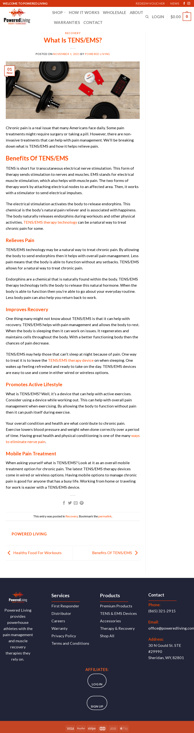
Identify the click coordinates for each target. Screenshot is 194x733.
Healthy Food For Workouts (34, 552)
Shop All (107, 635)
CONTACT (93, 22)
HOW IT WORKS (84, 12)
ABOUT (136, 12)
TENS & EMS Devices (118, 613)
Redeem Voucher (150, 3)
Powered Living (97, 54)
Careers (58, 620)
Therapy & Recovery (117, 628)
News (174, 3)
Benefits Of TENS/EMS (116, 552)
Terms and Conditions (70, 643)
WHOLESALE (114, 12)
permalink (105, 516)
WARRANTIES (67, 22)
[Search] (147, 16)
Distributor (61, 613)
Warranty (59, 628)
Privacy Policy (63, 635)
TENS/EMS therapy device (71, 360)
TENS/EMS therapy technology (50, 222)
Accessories (110, 620)
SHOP (58, 12)
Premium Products (116, 606)
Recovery (73, 33)
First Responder (65, 606)
